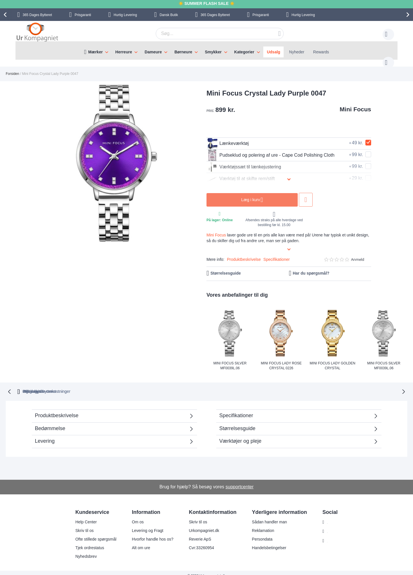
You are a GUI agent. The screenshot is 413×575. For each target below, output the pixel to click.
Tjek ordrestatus (86, 541)
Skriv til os (81, 524)
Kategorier (244, 52)
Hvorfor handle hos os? (149, 533)
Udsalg (273, 52)
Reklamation (259, 524)
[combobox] (211, 33)
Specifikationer (276, 253)
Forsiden (12, 68)
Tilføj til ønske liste (306, 194)
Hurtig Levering (125, 15)
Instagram (332, 516)
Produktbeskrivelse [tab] (57, 409)
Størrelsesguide (226, 267)
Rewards (321, 52)
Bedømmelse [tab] (50, 422)
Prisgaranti (83, 15)
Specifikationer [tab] (236, 409)
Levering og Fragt (144, 524)
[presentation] (6, 15)
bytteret (133, 385)
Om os (134, 515)
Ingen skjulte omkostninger (237, 385)
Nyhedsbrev (82, 550)
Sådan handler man (265, 515)
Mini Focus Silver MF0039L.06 (230, 360)
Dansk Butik (168, 15)
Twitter (329, 535)
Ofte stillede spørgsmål (92, 533)
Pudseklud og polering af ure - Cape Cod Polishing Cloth (270, 149)
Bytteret (37, 15)
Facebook (332, 525)
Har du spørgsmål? (311, 267)
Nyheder (296, 52)
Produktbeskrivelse (244, 253)
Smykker (213, 52)
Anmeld (357, 253)
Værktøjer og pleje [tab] (240, 435)
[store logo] (37, 33)
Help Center (82, 515)
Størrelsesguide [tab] (237, 422)
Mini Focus (355, 103)
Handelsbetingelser (265, 541)
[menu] (206, 50)
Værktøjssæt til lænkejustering (243, 161)
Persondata (258, 533)
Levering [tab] (45, 435)
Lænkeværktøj (227, 137)
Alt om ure (137, 541)
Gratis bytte (181, 385)
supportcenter (239, 480)
